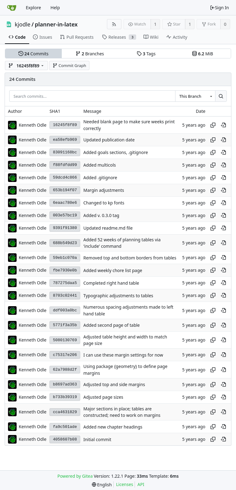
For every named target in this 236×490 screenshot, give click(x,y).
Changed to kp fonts (103, 203)
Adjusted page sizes (103, 397)
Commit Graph (69, 65)
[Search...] (221, 96)
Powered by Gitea (75, 476)
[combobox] (195, 96)
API (140, 484)
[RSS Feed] (114, 24)
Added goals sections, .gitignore (115, 152)
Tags (146, 54)
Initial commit (97, 439)
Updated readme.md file (107, 228)
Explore (33, 7)
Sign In (219, 7)
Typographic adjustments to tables (118, 295)
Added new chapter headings (112, 427)
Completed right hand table (111, 283)
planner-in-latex (56, 24)
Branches (90, 54)
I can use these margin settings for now (123, 355)
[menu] (102, 485)
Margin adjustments (103, 190)
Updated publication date (109, 140)
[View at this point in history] (223, 125)
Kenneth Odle (32, 125)
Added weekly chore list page (112, 270)
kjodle (22, 24)
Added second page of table (111, 325)
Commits (33, 54)
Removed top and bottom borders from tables (129, 258)
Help (55, 7)
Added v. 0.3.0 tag (101, 215)
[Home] (11, 7)
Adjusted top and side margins (114, 384)
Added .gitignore (100, 177)
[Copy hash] (213, 125)
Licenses (124, 484)
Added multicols (99, 165)
